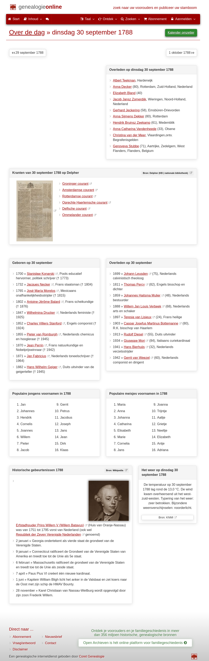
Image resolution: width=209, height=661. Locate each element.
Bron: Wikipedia (115, 470)
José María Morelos (41, 290)
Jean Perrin (35, 345)
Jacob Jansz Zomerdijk (129, 99)
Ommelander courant (77, 215)
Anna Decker (122, 86)
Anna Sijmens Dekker (128, 116)
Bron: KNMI (166, 517)
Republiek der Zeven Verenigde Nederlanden (48, 534)
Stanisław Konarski (40, 273)
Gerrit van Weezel (137, 357)
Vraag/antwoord (24, 643)
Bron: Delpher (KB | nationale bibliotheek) (165, 173)
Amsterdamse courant (78, 190)
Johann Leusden (136, 273)
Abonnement (22, 636)
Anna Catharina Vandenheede (134, 129)
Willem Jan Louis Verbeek (142, 306)
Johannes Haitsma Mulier (142, 295)
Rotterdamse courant (77, 196)
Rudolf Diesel (133, 334)
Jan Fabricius (36, 356)
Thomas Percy (134, 284)
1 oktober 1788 (181, 52)
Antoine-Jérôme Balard (43, 301)
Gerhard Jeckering (126, 110)
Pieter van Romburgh (42, 334)
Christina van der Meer (129, 135)
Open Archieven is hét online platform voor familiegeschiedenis (135, 643)
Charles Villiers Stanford (44, 323)
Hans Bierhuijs (134, 347)
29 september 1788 (27, 52)
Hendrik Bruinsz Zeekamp (131, 122)
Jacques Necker (38, 284)
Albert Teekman (124, 80)
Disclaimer (20, 649)
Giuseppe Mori (134, 340)
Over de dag (27, 32)
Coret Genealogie (91, 656)
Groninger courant (75, 183)
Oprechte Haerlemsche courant (84, 202)
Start (13, 19)
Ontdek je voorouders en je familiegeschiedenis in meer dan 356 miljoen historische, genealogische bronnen (135, 633)
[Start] (40, 7)
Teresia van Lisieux (137, 317)
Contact (50, 643)
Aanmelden (183, 19)
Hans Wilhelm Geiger (42, 367)
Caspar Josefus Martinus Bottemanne (151, 323)
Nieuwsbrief (53, 636)
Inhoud (32, 19)
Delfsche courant (74, 208)
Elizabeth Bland (124, 93)
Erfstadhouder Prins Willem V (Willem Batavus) (50, 525)
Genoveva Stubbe (126, 146)
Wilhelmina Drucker (41, 312)
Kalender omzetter (181, 32)
